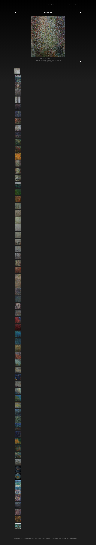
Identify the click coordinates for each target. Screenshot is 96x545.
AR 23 (50, 61)
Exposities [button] (61, 4)
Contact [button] (75, 4)
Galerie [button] (69, 4)
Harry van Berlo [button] (52, 4)
